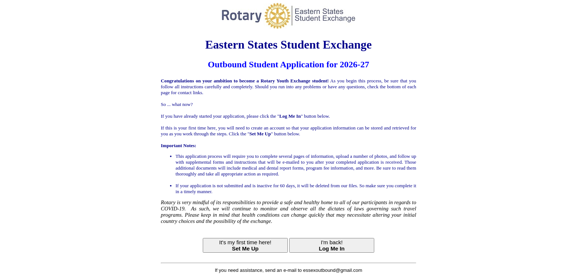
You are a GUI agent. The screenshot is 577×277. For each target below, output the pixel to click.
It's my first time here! (245, 245)
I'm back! (332, 245)
